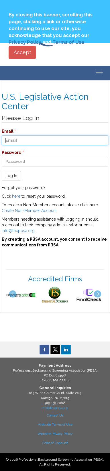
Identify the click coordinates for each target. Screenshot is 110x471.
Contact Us (55, 415)
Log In (11, 175)
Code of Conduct (55, 443)
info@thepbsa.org (18, 230)
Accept (22, 52)
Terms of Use (68, 42)
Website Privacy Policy (55, 434)
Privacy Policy (25, 42)
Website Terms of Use (55, 425)
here (16, 196)
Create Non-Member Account (29, 210)
